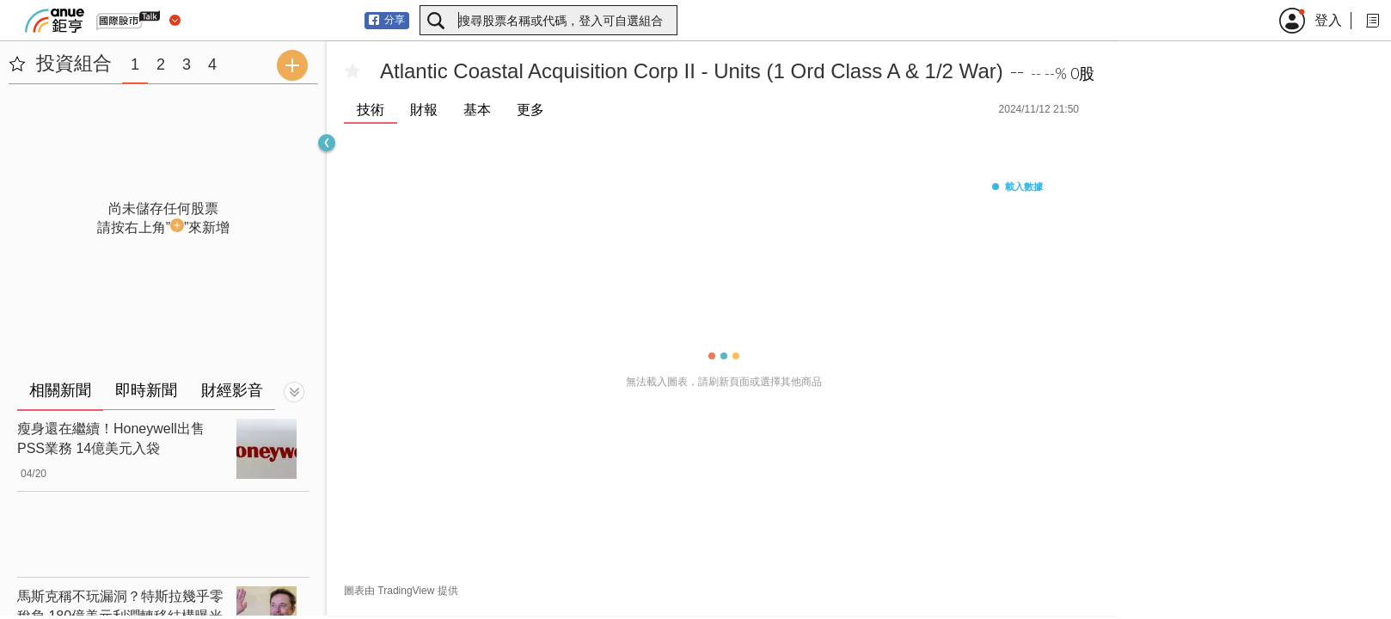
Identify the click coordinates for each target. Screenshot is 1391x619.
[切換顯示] (294, 392)
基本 (477, 109)
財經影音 (232, 390)
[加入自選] (352, 71)
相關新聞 (60, 390)
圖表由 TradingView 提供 (401, 591)
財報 (424, 109)
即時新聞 (146, 390)
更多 (530, 109)
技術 (370, 109)
